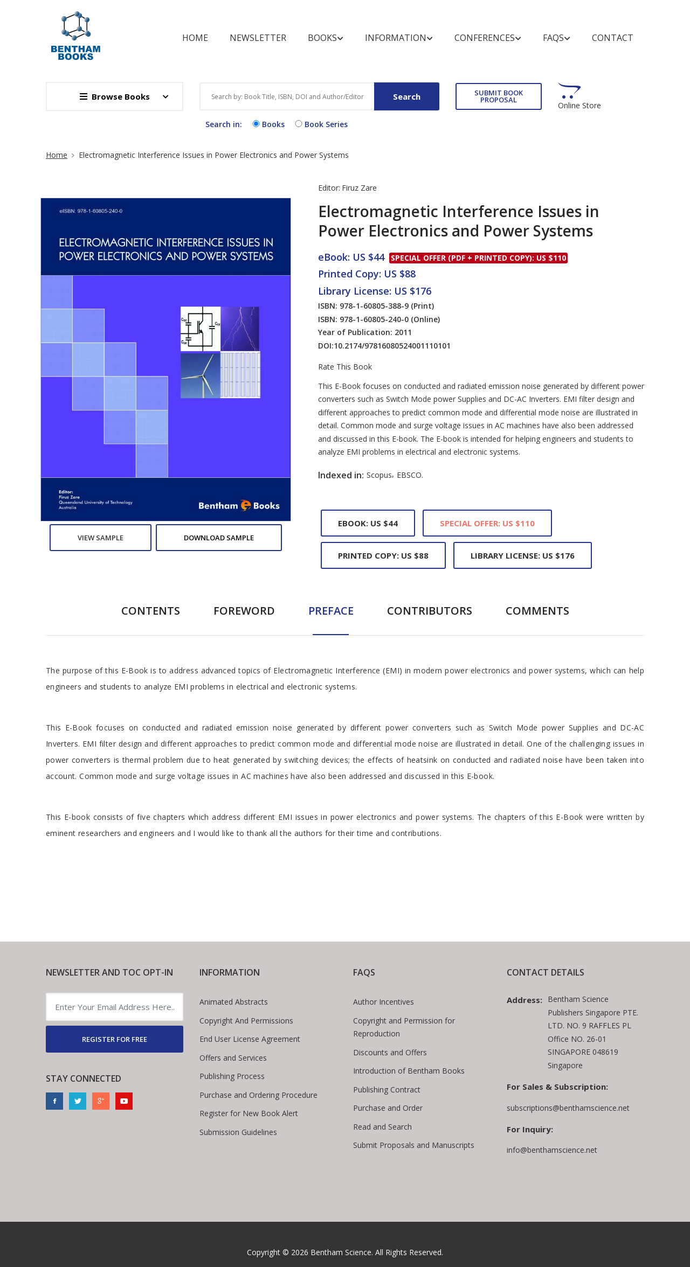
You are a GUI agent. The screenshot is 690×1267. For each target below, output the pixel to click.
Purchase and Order (388, 1108)
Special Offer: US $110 (487, 523)
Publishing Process (232, 1076)
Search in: (223, 124)
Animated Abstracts (233, 1002)
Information (399, 38)
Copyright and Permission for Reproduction (404, 1027)
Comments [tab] (537, 610)
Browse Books (115, 96)
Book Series (320, 124)
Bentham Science (340, 1252)
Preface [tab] (331, 610)
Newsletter (258, 38)
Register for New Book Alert (248, 1113)
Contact (612, 38)
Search (406, 96)
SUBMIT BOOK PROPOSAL (498, 96)
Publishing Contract (386, 1089)
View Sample (100, 537)
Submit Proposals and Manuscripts (413, 1145)
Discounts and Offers (390, 1052)
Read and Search (382, 1127)
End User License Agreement (249, 1039)
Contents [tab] (150, 610)
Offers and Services (233, 1058)
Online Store (579, 105)
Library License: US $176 (523, 555)
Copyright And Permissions (246, 1020)
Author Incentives (383, 1002)
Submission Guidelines (238, 1132)
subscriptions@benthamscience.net (568, 1108)
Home (195, 38)
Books (325, 38)
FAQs (556, 38)
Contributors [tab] (429, 610)
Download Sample (219, 537)
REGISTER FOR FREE (114, 1039)
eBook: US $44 (368, 523)
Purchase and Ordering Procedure (258, 1095)
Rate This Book (345, 367)
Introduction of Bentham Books (409, 1071)
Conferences (487, 38)
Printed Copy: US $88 (383, 555)
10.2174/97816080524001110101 (392, 345)
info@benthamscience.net (552, 1150)
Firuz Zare (359, 188)
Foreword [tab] (244, 610)
